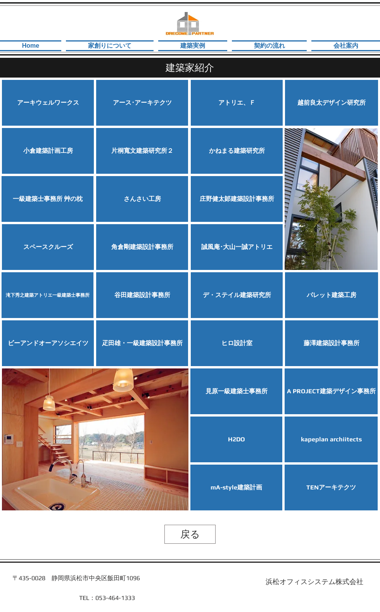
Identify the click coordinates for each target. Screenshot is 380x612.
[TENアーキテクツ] (331, 487)
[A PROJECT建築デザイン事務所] (331, 391)
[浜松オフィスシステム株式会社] (314, 582)
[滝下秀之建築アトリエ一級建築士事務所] (47, 295)
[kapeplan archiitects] (331, 439)
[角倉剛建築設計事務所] (142, 247)
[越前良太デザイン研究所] (331, 103)
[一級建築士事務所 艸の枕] (47, 199)
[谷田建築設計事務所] (142, 295)
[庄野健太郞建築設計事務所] (237, 199)
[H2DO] (236, 439)
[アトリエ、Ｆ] (237, 103)
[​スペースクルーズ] (48, 247)
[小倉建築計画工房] (48, 151)
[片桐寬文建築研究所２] (142, 151)
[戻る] (190, 534)
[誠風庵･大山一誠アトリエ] (237, 247)
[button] (331, 343)
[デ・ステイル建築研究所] (237, 295)
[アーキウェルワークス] (48, 103)
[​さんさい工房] (142, 199)
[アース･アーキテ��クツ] (142, 103)
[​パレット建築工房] (331, 295)
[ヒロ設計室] (237, 343)
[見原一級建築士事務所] (236, 391)
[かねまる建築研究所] (237, 151)
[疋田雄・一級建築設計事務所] (142, 343)
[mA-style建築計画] (236, 487)
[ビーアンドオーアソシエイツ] (48, 343)
